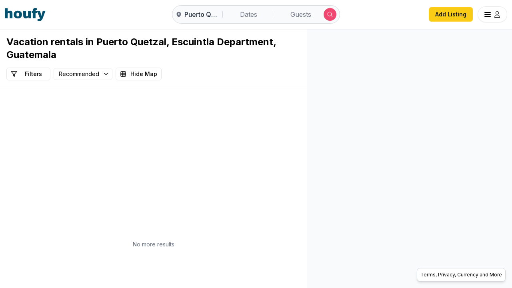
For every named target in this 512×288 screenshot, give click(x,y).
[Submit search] (330, 14)
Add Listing (450, 14)
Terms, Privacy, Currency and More (461, 275)
